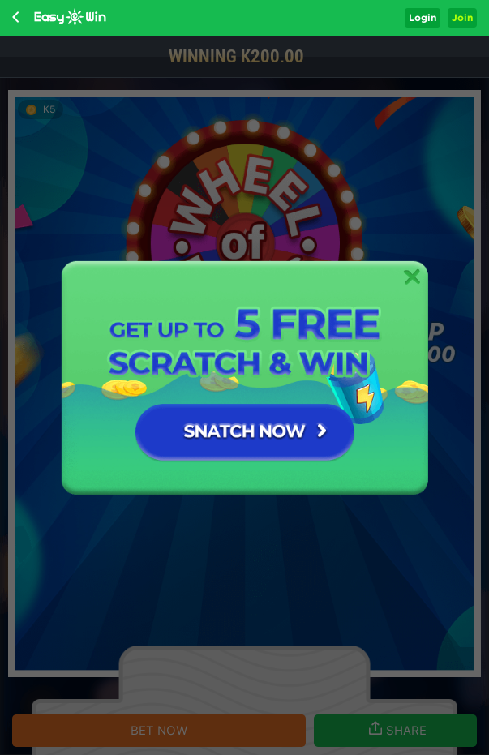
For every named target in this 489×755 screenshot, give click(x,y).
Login (422, 17)
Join (462, 17)
